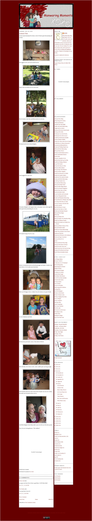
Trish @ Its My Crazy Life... (61, 246)
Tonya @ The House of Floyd (61, 244)
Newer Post (21, 499)
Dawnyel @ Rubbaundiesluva (61, 145)
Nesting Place (58, 289)
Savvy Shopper (58, 298)
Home (36, 499)
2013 (57, 366)
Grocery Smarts (58, 281)
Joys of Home (58, 283)
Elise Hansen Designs (59, 270)
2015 (57, 364)
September (59, 379)
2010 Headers (58, 476)
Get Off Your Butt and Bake (61, 277)
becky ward (21, 480)
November (59, 375)
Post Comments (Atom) (30, 502)
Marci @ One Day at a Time (61, 209)
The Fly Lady (57, 308)
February (59, 411)
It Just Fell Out (60, 385)
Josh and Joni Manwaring (60, 182)
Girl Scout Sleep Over (62, 392)
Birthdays (57, 434)
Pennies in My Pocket (59, 293)
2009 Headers (58, 479)
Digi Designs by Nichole (60, 266)
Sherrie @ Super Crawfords (60, 237)
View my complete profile (62, 55)
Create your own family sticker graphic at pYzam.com (46, 512)
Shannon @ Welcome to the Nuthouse (63, 235)
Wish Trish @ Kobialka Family (61, 252)
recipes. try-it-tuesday (59, 453)
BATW (56, 432)
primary (56, 449)
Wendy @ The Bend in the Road (61, 250)
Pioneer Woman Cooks (59, 294)
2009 (57, 418)
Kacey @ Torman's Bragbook (61, 188)
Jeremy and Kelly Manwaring (61, 179)
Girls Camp (59, 394)
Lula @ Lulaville (58, 205)
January (59, 414)
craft (56, 438)
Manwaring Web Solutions (60, 287)
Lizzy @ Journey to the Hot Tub (61, 203)
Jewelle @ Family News (60, 180)
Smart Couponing (58, 304)
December (59, 372)
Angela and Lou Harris (59, 128)
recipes (56, 451)
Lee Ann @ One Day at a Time (61, 201)
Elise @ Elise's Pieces (59, 150)
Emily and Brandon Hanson (61, 154)
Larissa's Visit (23, 33)
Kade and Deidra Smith (60, 192)
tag (55, 457)
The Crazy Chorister (59, 306)
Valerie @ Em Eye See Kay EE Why (62, 248)
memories (57, 443)
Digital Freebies (58, 268)
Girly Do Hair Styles (59, 279)
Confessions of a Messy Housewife (62, 143)
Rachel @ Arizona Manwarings (61, 229)
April (58, 407)
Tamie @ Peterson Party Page (61, 242)
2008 (57, 421)
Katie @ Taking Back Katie (60, 196)
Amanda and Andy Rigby (60, 124)
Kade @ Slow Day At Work (61, 190)
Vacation (56, 460)
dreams (56, 440)
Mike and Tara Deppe (59, 212)
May (58, 405)
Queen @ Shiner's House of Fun (61, 225)
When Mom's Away (61, 400)
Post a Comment (22, 497)
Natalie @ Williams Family (60, 220)
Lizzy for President (59, 285)
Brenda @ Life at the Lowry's (61, 135)
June (58, 403)
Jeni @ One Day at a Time (60, 165)
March (58, 409)
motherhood (57, 445)
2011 (57, 371)
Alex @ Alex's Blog (59, 118)
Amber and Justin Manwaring (61, 126)
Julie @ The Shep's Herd (60, 184)
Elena (65, 33)
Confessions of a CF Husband (61, 262)
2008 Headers (58, 478)
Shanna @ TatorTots (59, 233)
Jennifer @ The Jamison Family (61, 177)
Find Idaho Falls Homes (60, 276)
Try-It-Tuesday (58, 458)
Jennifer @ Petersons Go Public (61, 173)
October (59, 377)
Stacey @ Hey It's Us (59, 239)
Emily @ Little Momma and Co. (61, 152)
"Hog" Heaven (60, 396)
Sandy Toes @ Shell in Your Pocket (62, 231)
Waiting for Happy (59, 315)
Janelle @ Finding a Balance (61, 162)
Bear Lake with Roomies (62, 398)
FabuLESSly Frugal (59, 274)
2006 (57, 425)
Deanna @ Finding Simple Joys (61, 147)
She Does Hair (58, 302)
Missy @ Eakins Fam (59, 216)
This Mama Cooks (58, 311)
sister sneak (57, 455)
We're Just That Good (59, 317)
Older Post (51, 499)
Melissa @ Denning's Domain (61, 211)
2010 (57, 416)
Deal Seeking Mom (59, 264)
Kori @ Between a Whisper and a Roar (63, 199)
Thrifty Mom (57, 313)
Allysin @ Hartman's (59, 122)
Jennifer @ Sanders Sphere (60, 175)
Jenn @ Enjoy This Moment (61, 169)
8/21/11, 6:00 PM (23, 493)
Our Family (21, 489)
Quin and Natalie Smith (60, 227)
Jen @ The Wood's (59, 164)
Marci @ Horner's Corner (60, 207)
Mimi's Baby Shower (61, 389)
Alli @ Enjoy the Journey (60, 120)
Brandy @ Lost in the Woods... (61, 133)
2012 (57, 368)
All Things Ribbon (59, 259)
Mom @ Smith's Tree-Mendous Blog (62, 218)
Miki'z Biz (57, 214)
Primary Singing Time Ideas (61, 296)
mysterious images (59, 447)
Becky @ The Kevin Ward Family (62, 130)
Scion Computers (58, 300)
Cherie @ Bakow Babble (60, 139)
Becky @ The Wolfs (59, 132)
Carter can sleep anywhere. (60, 436)
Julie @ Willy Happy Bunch (61, 186)
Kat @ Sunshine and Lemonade (61, 194)
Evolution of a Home (59, 272)
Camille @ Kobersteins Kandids (61, 137)
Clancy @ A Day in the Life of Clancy (63, 141)
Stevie (56, 240)
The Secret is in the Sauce (60, 309)
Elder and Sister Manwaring (61, 148)
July (58, 383)
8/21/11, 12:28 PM (24, 485)
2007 (57, 423)
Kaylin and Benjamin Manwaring (62, 197)
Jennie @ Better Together (60, 171)
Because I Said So (58, 261)
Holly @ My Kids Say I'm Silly (61, 160)
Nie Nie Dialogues (59, 291)
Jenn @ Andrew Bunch (60, 167)
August (58, 381)
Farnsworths (57, 156)
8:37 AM (32, 471)
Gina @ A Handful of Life (60, 158)
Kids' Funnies (57, 442)
